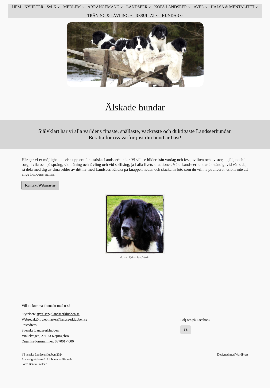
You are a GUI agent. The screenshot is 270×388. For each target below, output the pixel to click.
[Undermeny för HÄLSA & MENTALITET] (234, 6)
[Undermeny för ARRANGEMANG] (105, 6)
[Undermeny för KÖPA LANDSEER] (172, 6)
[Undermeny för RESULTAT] (146, 15)
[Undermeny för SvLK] (53, 6)
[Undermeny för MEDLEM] (73, 6)
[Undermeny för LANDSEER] (138, 6)
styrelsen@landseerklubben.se (58, 314)
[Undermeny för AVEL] (200, 6)
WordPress (241, 354)
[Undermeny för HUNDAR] (172, 15)
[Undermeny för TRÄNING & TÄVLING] (109, 15)
